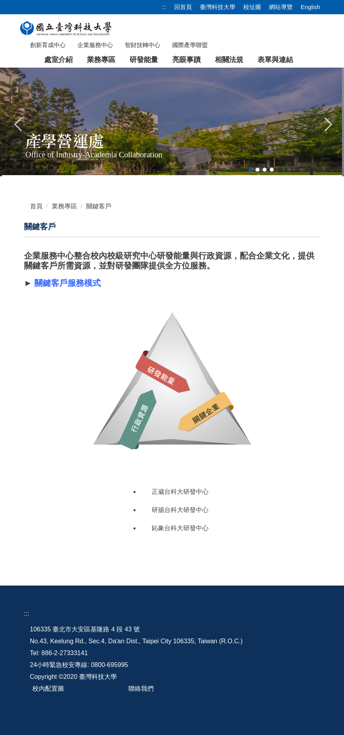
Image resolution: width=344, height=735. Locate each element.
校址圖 (252, 7)
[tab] (250, 169)
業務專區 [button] (101, 60)
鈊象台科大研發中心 (180, 528)
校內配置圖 (48, 688)
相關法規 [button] (229, 60)
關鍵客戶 (98, 206)
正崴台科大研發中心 (180, 491)
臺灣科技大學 (217, 7)
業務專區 (64, 206)
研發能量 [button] (144, 60)
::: (164, 7)
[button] (18, 123)
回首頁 (183, 7)
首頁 (36, 206)
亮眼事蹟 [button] (186, 60)
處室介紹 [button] (58, 60)
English (310, 7)
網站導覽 (281, 7)
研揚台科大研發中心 (180, 509)
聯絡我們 (141, 688)
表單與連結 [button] (275, 60)
